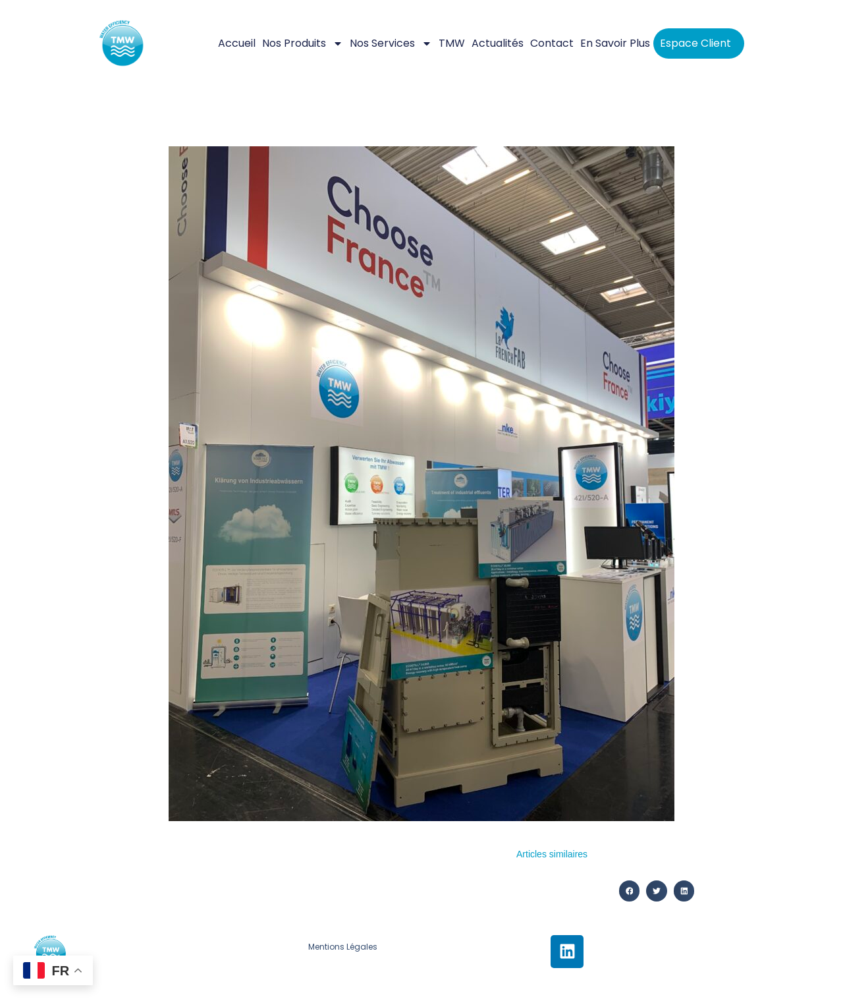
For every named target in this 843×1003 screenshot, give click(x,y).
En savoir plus (615, 43)
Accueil (237, 43)
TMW (452, 43)
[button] (629, 891)
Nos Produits (302, 43)
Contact (552, 43)
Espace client (695, 43)
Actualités (498, 43)
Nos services (391, 43)
